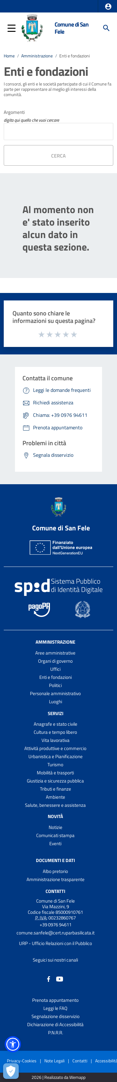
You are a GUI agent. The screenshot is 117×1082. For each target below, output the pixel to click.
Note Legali (54, 1060)
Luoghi (55, 701)
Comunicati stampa (55, 835)
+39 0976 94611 (55, 924)
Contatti (55, 891)
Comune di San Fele (72, 28)
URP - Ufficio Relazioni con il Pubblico (55, 943)
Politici (55, 685)
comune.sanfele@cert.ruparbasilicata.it (56, 932)
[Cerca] (106, 28)
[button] (108, 6)
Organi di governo (55, 661)
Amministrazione (37, 55)
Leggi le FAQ (55, 1008)
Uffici (55, 669)
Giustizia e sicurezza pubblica (55, 780)
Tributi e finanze (55, 788)
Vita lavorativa (55, 740)
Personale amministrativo (55, 693)
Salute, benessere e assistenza (55, 805)
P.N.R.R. (55, 1032)
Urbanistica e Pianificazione (55, 756)
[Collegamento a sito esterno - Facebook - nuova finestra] (48, 978)
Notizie (55, 827)
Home (9, 55)
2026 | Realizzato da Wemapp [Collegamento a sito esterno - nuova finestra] (58, 1077)
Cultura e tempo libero (55, 732)
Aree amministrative (55, 652)
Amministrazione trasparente (56, 879)
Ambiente (55, 797)
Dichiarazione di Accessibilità (55, 1024)
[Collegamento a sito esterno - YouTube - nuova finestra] (59, 978)
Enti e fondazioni (74, 55)
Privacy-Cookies (22, 1060)
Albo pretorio (55, 871)
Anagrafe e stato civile (55, 724)
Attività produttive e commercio (55, 748)
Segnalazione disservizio (56, 1016)
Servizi (55, 713)
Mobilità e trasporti (55, 772)
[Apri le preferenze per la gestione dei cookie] (11, 1071)
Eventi (55, 843)
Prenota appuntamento (55, 1000)
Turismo (55, 764)
